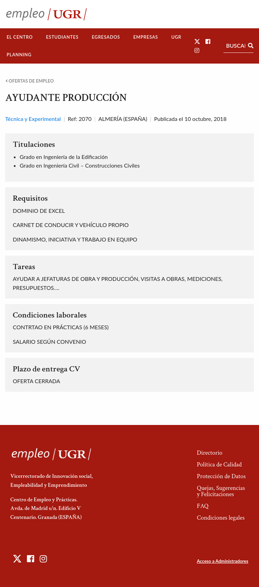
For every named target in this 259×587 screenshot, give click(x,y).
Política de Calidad (219, 464)
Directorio (209, 453)
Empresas (145, 37)
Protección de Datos (221, 476)
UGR (176, 37)
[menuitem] (19, 37)
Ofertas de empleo (30, 81)
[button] (197, 41)
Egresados (106, 37)
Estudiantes (62, 37)
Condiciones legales (220, 518)
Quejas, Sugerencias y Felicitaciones (221, 491)
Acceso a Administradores (222, 561)
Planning (19, 54)
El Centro (20, 37)
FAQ (203, 506)
